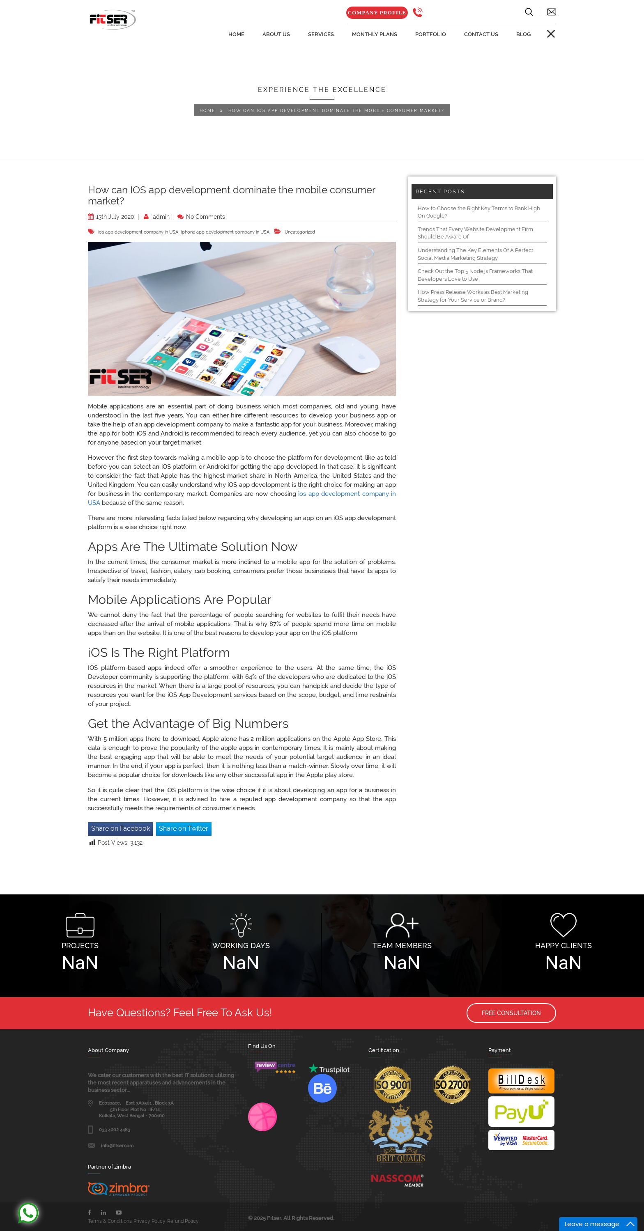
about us (276, 34)
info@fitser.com (117, 1145)
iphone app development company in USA (225, 232)
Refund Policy (183, 1221)
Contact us (481, 34)
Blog (523, 34)
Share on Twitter (183, 828)
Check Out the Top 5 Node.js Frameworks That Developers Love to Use (475, 275)
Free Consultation (511, 1013)
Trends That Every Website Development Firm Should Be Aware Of (475, 233)
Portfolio (430, 34)
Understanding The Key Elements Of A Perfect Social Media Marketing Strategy (475, 254)
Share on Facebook (120, 828)
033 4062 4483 (114, 1129)
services (321, 34)
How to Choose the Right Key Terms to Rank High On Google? (479, 212)
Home (207, 110)
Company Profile (377, 12)
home (236, 34)
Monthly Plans (374, 34)
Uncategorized (300, 232)
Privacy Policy (149, 1221)
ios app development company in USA (138, 232)
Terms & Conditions (110, 1221)
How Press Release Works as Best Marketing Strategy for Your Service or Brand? (473, 296)
